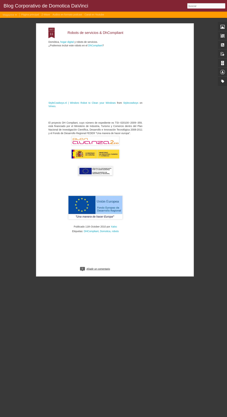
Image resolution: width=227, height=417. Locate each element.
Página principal (30, 14)
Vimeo (51, 84)
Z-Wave (45, 14)
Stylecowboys (131, 80)
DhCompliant (95, 23)
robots (115, 209)
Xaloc (114, 204)
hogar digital (67, 20)
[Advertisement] (162, 62)
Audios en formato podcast (67, 14)
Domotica (105, 209)
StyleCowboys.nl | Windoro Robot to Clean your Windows (82, 80)
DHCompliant (91, 209)
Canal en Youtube (94, 14)
